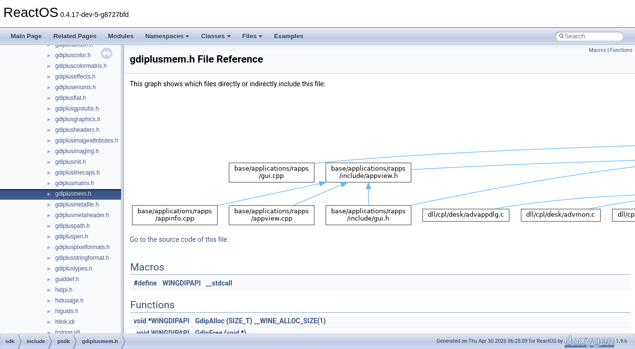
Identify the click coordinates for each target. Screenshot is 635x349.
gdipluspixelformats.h (82, 247)
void (140, 321)
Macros (597, 50)
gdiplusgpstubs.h (77, 108)
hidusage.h (69, 300)
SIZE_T (239, 321)
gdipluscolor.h (73, 55)
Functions (621, 50)
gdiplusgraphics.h (77, 119)
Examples (288, 36)
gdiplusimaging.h (77, 151)
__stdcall (219, 283)
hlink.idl (65, 321)
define (147, 283)
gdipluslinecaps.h (77, 172)
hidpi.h (63, 289)
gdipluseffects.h (75, 76)
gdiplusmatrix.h (74, 183)
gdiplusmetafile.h (77, 204)
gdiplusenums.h (75, 87)
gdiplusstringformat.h (82, 257)
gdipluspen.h (71, 236)
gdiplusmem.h (73, 193)
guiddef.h (67, 279)
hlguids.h (66, 311)
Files (252, 36)
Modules (121, 36)
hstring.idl (67, 332)
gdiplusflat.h (70, 98)
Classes (215, 36)
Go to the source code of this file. (179, 239)
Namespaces (167, 36)
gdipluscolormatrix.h (81, 66)
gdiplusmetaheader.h (82, 215)
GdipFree (209, 333)
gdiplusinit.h (70, 162)
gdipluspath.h (72, 225)
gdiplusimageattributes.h (86, 140)
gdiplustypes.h (73, 268)
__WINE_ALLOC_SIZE (286, 321)
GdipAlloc (210, 321)
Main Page (26, 36)
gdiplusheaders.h (77, 130)
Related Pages (74, 36)
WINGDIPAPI (182, 283)
